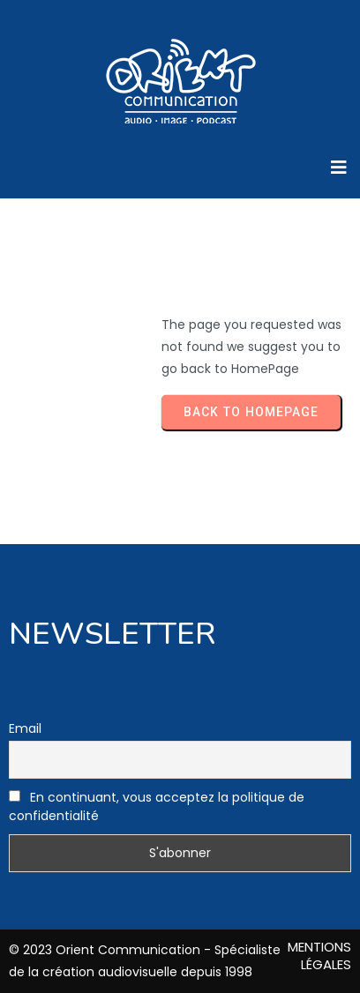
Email (25, 728)
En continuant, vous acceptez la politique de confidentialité (156, 806)
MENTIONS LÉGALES (319, 955)
